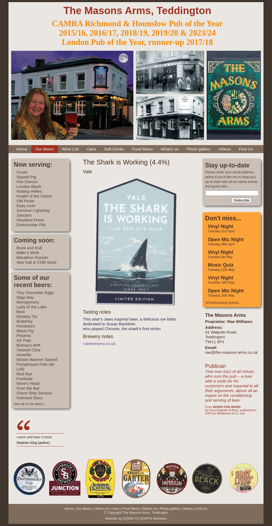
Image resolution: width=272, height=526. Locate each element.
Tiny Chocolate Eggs (35, 292)
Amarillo (23, 354)
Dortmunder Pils (31, 224)
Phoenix (23, 335)
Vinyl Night (220, 226)
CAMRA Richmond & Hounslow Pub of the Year (137, 23)
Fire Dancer (27, 181)
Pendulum (25, 326)
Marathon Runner (32, 257)
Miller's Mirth (27, 252)
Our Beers (44, 149)
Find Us (246, 149)
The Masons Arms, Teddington (137, 10)
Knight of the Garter (34, 196)
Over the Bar (28, 388)
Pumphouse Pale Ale (35, 364)
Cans (91, 149)
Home (21, 149)
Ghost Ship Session (34, 393)
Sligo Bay (25, 297)
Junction (24, 215)
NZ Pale (23, 340)
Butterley (24, 321)
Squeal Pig (26, 177)
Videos (224, 149)
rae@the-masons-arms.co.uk (231, 352)
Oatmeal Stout (29, 397)
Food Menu (142, 149)
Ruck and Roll (29, 248)
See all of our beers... (30, 404)
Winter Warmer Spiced (36, 359)
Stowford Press (30, 220)
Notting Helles (29, 191)
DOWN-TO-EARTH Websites (145, 518)
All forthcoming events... (223, 303)
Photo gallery (199, 149)
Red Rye (24, 374)
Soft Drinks (114, 149)
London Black (28, 186)
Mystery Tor (26, 316)
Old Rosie (25, 201)
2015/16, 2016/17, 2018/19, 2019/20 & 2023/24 (137, 32)
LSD (20, 369)
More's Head (28, 383)
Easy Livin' (26, 205)
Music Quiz (220, 265)
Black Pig (24, 331)
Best (20, 311)
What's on (170, 149)
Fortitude (24, 378)
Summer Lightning (33, 210)
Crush (21, 172)
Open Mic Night (226, 239)
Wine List (70, 149)
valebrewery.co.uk (99, 343)
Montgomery (27, 302)
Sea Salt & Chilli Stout (36, 262)
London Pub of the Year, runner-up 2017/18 (137, 42)
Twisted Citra (28, 350)
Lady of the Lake (31, 307)
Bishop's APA (28, 345)
